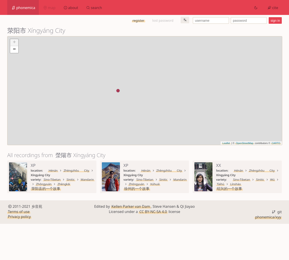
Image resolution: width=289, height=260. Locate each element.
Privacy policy (19, 252)
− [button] (14, 49)
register (138, 20)
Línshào (109, 211)
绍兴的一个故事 (44, 215)
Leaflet (226, 143)
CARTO (276, 143)
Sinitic (70, 175)
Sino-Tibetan (51, 175)
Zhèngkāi (126, 175)
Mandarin (86, 175)
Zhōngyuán (106, 175)
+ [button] (14, 42)
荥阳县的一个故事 (45, 179)
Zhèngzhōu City (70, 170)
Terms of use (19, 247)
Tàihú (94, 211)
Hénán (48, 170)
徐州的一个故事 (183, 179)
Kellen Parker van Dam (131, 242)
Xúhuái (264, 175)
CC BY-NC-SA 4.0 (153, 247)
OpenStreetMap (244, 143)
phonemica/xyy (268, 253)
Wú (82, 211)
